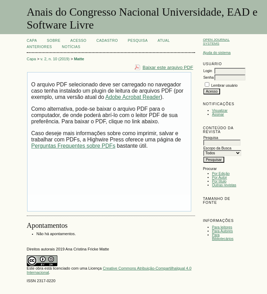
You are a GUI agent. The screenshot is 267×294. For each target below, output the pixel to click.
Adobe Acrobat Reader (132, 97)
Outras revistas (224, 185)
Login (207, 71)
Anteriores (39, 47)
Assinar (218, 114)
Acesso (78, 40)
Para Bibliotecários (223, 237)
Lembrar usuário (224, 85)
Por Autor (219, 177)
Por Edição (221, 174)
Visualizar (220, 111)
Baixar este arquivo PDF (168, 67)
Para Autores (222, 231)
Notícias (71, 47)
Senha (208, 77)
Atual (163, 40)
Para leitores (222, 227)
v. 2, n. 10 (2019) (55, 59)
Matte (79, 59)
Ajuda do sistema (217, 53)
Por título (219, 181)
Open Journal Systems (216, 41)
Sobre (53, 40)
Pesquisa (138, 40)
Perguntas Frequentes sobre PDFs (73, 146)
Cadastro (107, 40)
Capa (32, 40)
